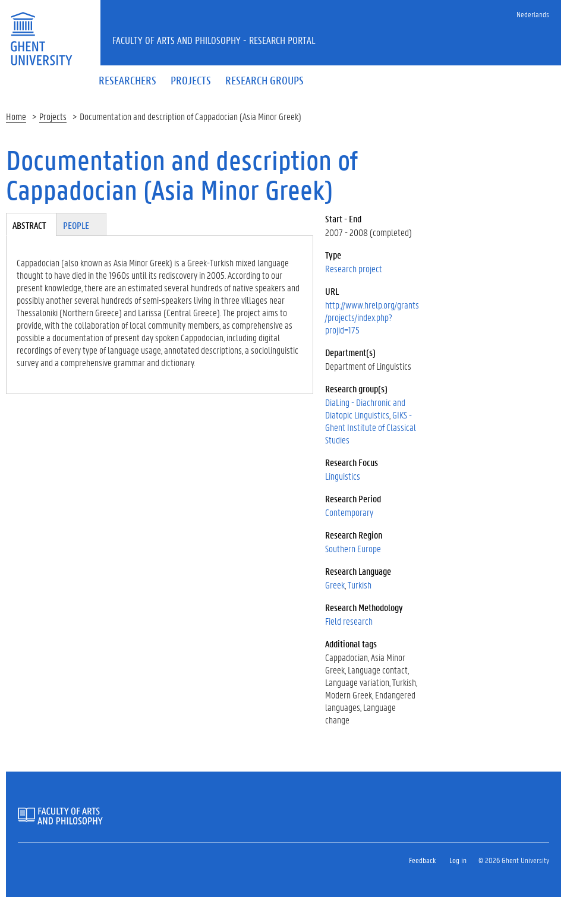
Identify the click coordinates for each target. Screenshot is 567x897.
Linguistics (342, 476)
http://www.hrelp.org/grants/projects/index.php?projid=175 (372, 317)
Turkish (359, 584)
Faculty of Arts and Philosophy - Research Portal (214, 39)
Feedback (422, 860)
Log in (458, 860)
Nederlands (532, 14)
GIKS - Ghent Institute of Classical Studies (370, 427)
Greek (335, 584)
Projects (53, 116)
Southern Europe (353, 548)
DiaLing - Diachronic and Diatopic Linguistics (365, 408)
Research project (353, 268)
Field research (349, 621)
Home (16, 116)
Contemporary (349, 512)
